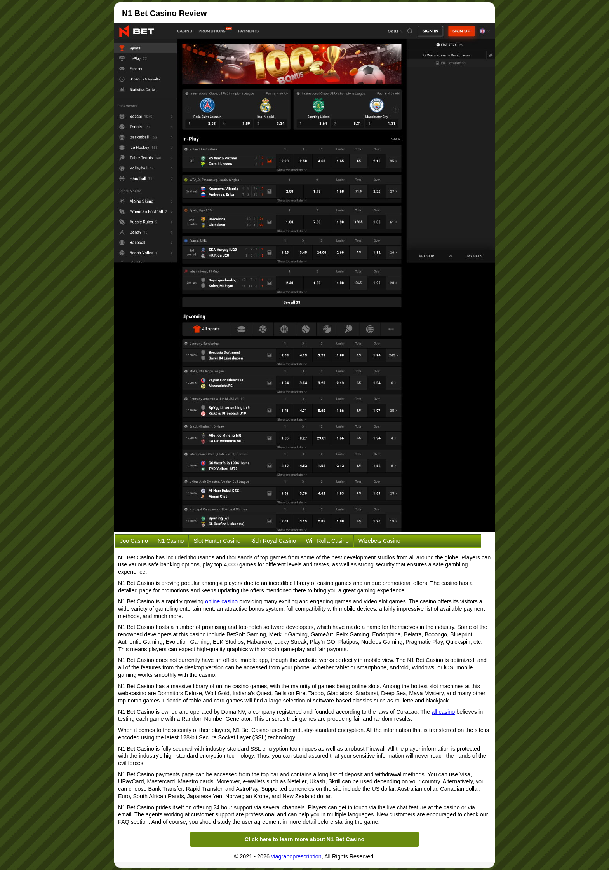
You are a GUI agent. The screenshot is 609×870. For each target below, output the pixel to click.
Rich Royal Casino (273, 541)
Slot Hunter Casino (216, 541)
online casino (221, 601)
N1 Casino (171, 541)
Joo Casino (134, 541)
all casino (443, 712)
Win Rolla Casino (327, 541)
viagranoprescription (296, 856)
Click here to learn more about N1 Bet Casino (305, 839)
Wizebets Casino (379, 541)
